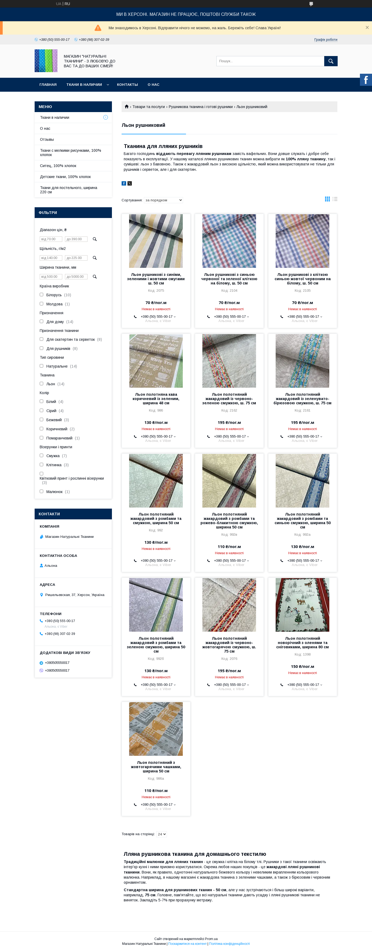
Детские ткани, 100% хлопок (65, 177)
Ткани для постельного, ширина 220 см (68, 190)
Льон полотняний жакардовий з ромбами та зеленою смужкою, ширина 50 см (156, 644)
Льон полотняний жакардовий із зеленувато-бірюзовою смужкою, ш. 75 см (302, 398)
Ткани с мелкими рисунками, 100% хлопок (70, 152)
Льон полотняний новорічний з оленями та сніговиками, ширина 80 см (302, 642)
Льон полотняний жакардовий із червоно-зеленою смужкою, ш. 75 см (229, 398)
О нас (153, 85)
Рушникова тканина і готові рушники (201, 107)
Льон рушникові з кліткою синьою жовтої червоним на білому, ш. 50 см (303, 278)
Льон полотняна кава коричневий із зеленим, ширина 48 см (156, 398)
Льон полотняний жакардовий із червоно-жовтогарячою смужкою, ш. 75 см (229, 644)
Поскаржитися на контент (187, 944)
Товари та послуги (148, 107)
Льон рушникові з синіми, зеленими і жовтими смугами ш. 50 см (156, 278)
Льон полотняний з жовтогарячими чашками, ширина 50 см (156, 766)
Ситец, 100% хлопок (58, 166)
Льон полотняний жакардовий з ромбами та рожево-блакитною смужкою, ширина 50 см (229, 520)
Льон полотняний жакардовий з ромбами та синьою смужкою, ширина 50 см (303, 520)
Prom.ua (211, 939)
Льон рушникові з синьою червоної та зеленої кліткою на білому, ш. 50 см (229, 278)
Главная (48, 85)
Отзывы (47, 139)
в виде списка (335, 200)
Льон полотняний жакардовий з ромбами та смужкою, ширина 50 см (155, 518)
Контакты (127, 85)
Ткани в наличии (84, 85)
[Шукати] (331, 61)
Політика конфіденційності (229, 944)
